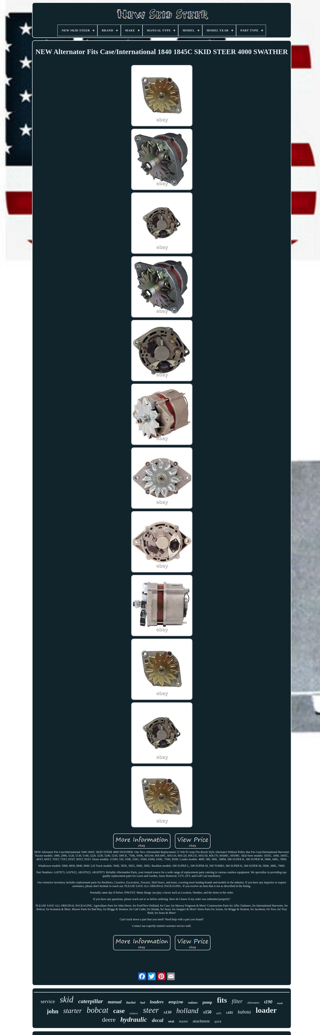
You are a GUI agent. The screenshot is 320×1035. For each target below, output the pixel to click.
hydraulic (133, 1019)
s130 (167, 1012)
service (48, 1001)
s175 (218, 1013)
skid (66, 999)
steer (151, 1010)
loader (266, 1010)
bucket (131, 1002)
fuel (142, 1002)
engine (175, 1002)
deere (109, 1019)
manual (115, 1002)
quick (217, 1021)
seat (171, 1021)
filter (237, 1001)
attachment (201, 1021)
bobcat (98, 1010)
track (280, 1003)
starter (72, 1010)
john (53, 1011)
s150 (207, 1012)
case (119, 1010)
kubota (244, 1011)
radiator (193, 1002)
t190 (268, 1001)
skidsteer (133, 1013)
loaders (156, 1001)
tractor (183, 1021)
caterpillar (90, 1001)
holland (187, 1010)
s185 (229, 1012)
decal (157, 1020)
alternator (253, 1002)
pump (207, 1002)
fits (222, 1000)
